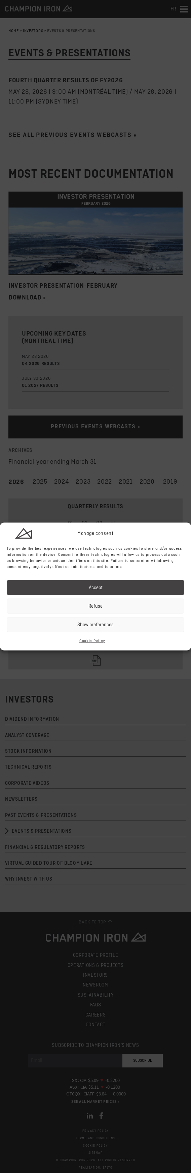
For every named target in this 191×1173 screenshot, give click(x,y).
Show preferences (95, 624)
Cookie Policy (92, 641)
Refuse (95, 605)
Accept (96, 587)
